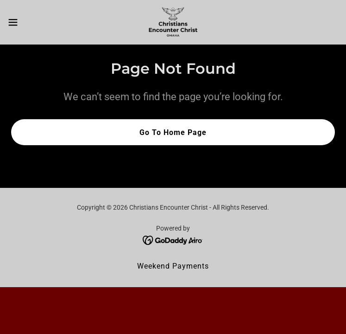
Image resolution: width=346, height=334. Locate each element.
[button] (29, 22)
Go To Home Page (173, 132)
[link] (173, 22)
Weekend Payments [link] (173, 266)
